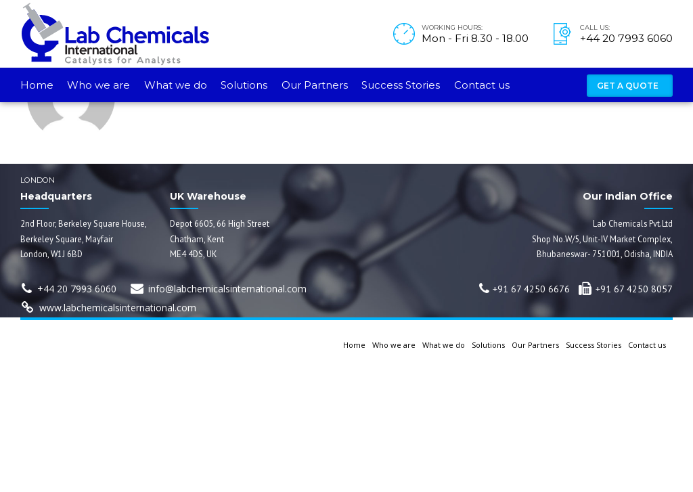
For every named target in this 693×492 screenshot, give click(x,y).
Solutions (244, 85)
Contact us (482, 85)
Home (36, 85)
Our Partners (315, 85)
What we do (175, 85)
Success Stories (400, 85)
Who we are (98, 85)
